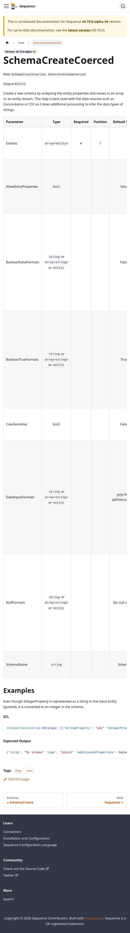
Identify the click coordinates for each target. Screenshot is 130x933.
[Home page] (7, 43)
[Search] (123, 6)
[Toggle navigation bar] (6, 6)
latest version (79, 30)
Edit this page (16, 779)
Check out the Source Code (26, 868)
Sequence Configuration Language (30, 845)
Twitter (10, 875)
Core (29, 771)
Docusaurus (94, 918)
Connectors (12, 831)
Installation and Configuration (26, 838)
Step (18, 771)
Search (8, 899)
